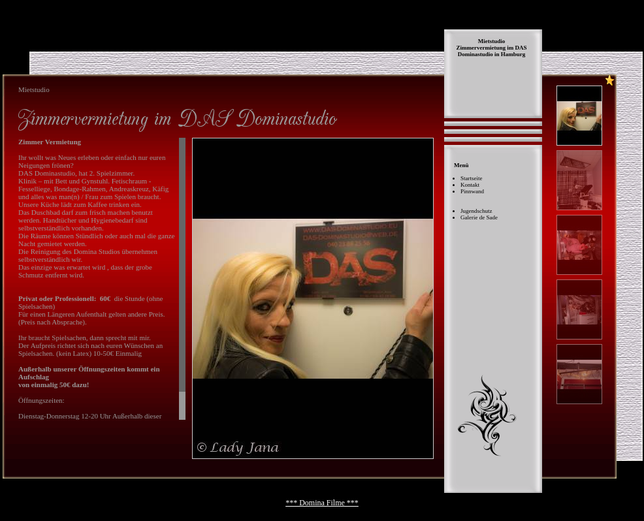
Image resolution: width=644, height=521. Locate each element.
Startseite (471, 178)
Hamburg (513, 54)
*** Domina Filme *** (322, 502)
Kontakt (469, 185)
